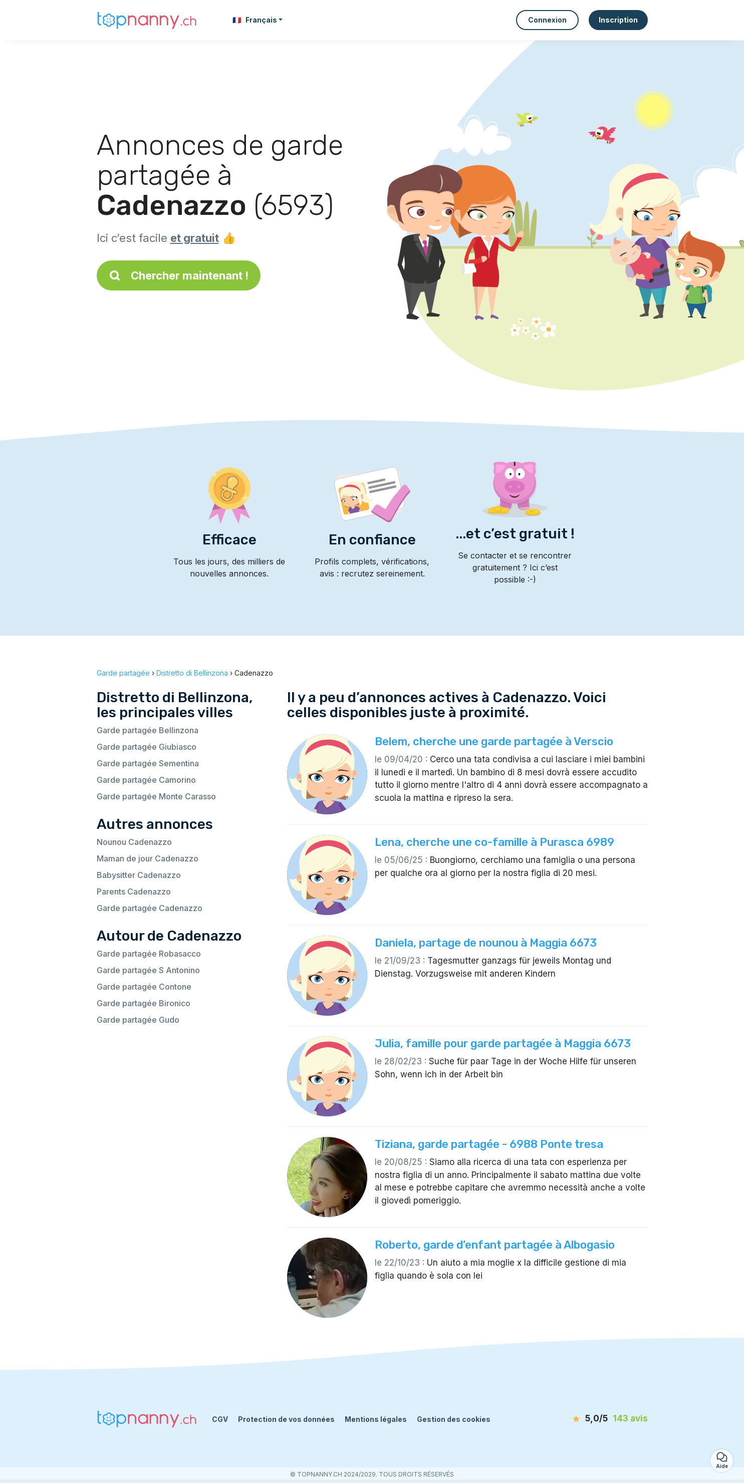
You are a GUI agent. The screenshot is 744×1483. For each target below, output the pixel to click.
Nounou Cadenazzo (134, 842)
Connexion (547, 20)
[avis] (590, 1418)
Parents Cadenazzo (134, 891)
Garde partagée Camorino (146, 780)
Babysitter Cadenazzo (139, 875)
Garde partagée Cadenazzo (149, 908)
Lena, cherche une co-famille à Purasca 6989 (494, 842)
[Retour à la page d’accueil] (147, 20)
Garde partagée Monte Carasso (156, 796)
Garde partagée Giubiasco (146, 747)
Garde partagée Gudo (138, 1020)
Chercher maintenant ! (179, 275)
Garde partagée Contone (144, 987)
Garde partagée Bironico (143, 1003)
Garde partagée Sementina (148, 763)
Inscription (618, 20)
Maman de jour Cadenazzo (147, 858)
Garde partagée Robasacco (149, 954)
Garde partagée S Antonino (148, 970)
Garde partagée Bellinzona (147, 730)
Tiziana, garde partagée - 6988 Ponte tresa (489, 1144)
